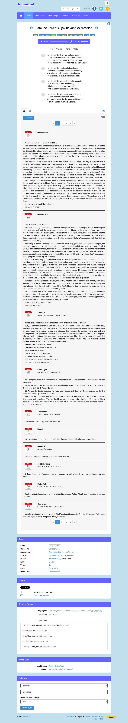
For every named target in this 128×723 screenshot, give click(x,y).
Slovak (84, 611)
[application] (64, 41)
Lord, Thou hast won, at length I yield (37, 636)
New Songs (53, 16)
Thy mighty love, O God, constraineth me (39, 647)
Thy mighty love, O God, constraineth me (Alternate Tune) (46, 625)
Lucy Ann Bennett (56, 555)
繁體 (101, 719)
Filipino (60, 611)
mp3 (50, 669)
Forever (57, 546)
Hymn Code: (25, 572)
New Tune (53, 615)
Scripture (76, 16)
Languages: (42, 611)
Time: (22, 565)
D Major (52, 562)
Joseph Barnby (55, 559)
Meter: (23, 568)
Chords (59, 49)
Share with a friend (41, 596)
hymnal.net (27, 717)
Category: (24, 549)
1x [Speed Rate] (75, 42)
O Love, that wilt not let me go (35, 631)
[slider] (59, 41)
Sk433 (86, 35)
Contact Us (70, 717)
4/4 (50, 565)
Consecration (54, 549)
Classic (28, 16)
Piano (67, 49)
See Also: (43, 621)
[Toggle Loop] (71, 41)
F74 (58, 35)
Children (65, 16)
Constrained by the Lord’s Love (61, 552)
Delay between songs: (30, 697)
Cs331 (48, 35)
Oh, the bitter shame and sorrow (36, 641)
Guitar (75, 49)
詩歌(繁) (91, 611)
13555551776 (54, 572)
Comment (29, 118)
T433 (92, 35)
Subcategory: (26, 552)
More (86, 16)
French (67, 611)
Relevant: (43, 615)
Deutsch (95, 717)
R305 (75, 35)
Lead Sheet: (42, 666)
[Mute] (79, 41)
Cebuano (52, 611)
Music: (23, 559)
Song (51, 546)
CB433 (42, 35)
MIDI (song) (58, 669)
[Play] (41, 41)
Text (51, 49)
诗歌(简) (98, 611)
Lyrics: (23, 555)
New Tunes (39, 16)
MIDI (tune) (68, 669)
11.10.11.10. (54, 568)
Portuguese (75, 611)
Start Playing (27, 708)
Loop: (22, 546)
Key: (22, 562)
